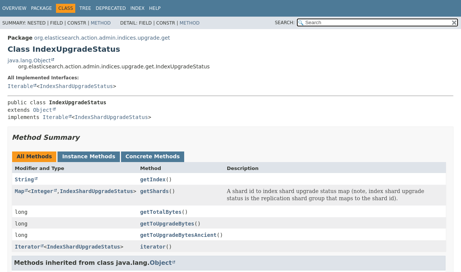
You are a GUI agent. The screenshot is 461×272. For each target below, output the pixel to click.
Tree (85, 8)
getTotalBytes (161, 212)
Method (101, 23)
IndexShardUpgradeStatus (76, 86)
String (24, 179)
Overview (14, 8)
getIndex (153, 179)
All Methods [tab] (34, 156)
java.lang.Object (29, 60)
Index (137, 8)
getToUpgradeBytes (167, 224)
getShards (154, 191)
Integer (42, 191)
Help (155, 8)
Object (42, 110)
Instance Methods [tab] (88, 156)
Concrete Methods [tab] (153, 156)
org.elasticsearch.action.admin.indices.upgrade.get (102, 38)
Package (41, 8)
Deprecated (111, 8)
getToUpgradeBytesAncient (178, 235)
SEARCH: (285, 22)
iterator (153, 247)
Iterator (27, 247)
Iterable (20, 86)
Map (19, 191)
